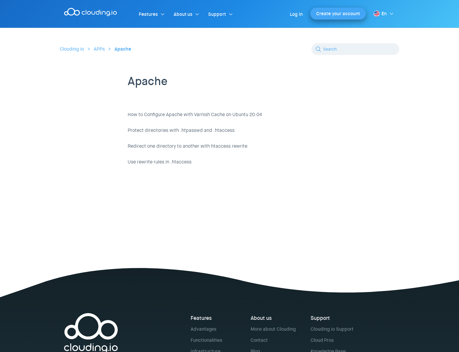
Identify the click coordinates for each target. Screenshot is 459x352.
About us (183, 14)
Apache (122, 49)
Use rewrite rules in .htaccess (159, 162)
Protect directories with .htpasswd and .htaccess (181, 130)
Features (148, 14)
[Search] (355, 49)
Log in (296, 14)
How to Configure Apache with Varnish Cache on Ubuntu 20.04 (195, 114)
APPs (99, 49)
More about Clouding (273, 329)
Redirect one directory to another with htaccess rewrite (187, 146)
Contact (259, 340)
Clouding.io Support (332, 329)
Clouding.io (72, 49)
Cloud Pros (322, 340)
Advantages (203, 329)
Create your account (338, 14)
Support (217, 14)
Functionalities (206, 340)
